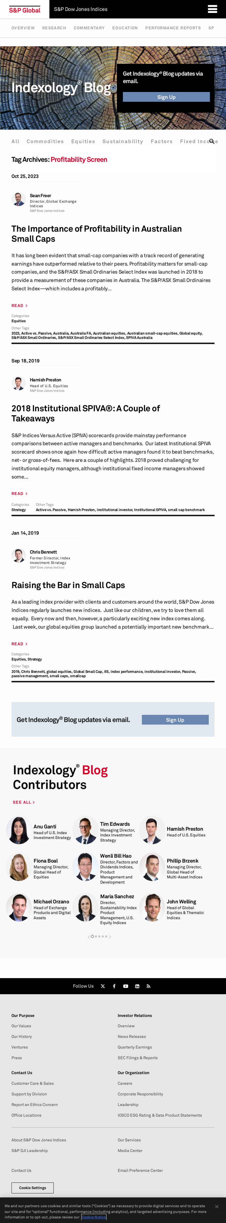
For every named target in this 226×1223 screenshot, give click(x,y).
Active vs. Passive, (36, 333)
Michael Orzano (51, 901)
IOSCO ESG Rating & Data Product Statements (160, 1115)
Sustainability (123, 141)
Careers (125, 1083)
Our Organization (133, 1072)
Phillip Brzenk (182, 861)
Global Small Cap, (88, 671)
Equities (83, 141)
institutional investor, (115, 510)
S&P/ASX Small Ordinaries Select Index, (91, 337)
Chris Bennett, (33, 671)
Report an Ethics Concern (34, 1104)
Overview (23, 28)
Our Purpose (22, 1015)
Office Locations (26, 1115)
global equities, (60, 671)
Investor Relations (135, 1015)
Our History (21, 1036)
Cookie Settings (32, 1187)
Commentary (89, 28)
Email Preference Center (140, 1170)
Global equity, (191, 333)
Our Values (21, 1026)
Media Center (130, 1150)
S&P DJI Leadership (29, 1150)
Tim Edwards (115, 824)
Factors (162, 141)
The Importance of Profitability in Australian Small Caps (96, 234)
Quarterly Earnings (135, 1047)
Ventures (19, 1047)
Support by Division (29, 1094)
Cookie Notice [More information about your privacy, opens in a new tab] (94, 1217)
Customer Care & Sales (32, 1083)
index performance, (127, 671)
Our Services (129, 1140)
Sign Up (166, 97)
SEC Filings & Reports (138, 1057)
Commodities (45, 141)
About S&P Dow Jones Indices (38, 1140)
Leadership (128, 1104)
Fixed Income (199, 141)
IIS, (107, 671)
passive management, (30, 676)
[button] (89, 937)
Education (125, 28)
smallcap (78, 676)
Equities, (19, 659)
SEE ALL (23, 802)
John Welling (181, 901)
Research (54, 28)
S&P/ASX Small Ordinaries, (34, 337)
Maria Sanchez (117, 896)
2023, (15, 333)
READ (17, 305)
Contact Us (21, 1072)
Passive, (189, 671)
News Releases (132, 1036)
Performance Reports (173, 28)
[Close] (216, 1206)
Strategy (18, 510)
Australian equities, (109, 333)
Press (16, 1057)
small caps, (59, 676)
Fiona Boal (45, 861)
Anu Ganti (45, 826)
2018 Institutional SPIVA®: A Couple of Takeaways (85, 413)
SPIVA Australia (139, 337)
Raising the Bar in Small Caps (68, 585)
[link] (102, 986)
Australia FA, (81, 333)
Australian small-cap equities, (153, 333)
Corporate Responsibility (140, 1094)
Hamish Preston (45, 380)
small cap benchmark (186, 510)
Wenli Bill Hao (115, 856)
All (15, 141)
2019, (15, 671)
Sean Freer (40, 195)
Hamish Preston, (82, 510)
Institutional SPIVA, (150, 510)
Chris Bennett (43, 552)
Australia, (61, 333)
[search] (212, 141)
